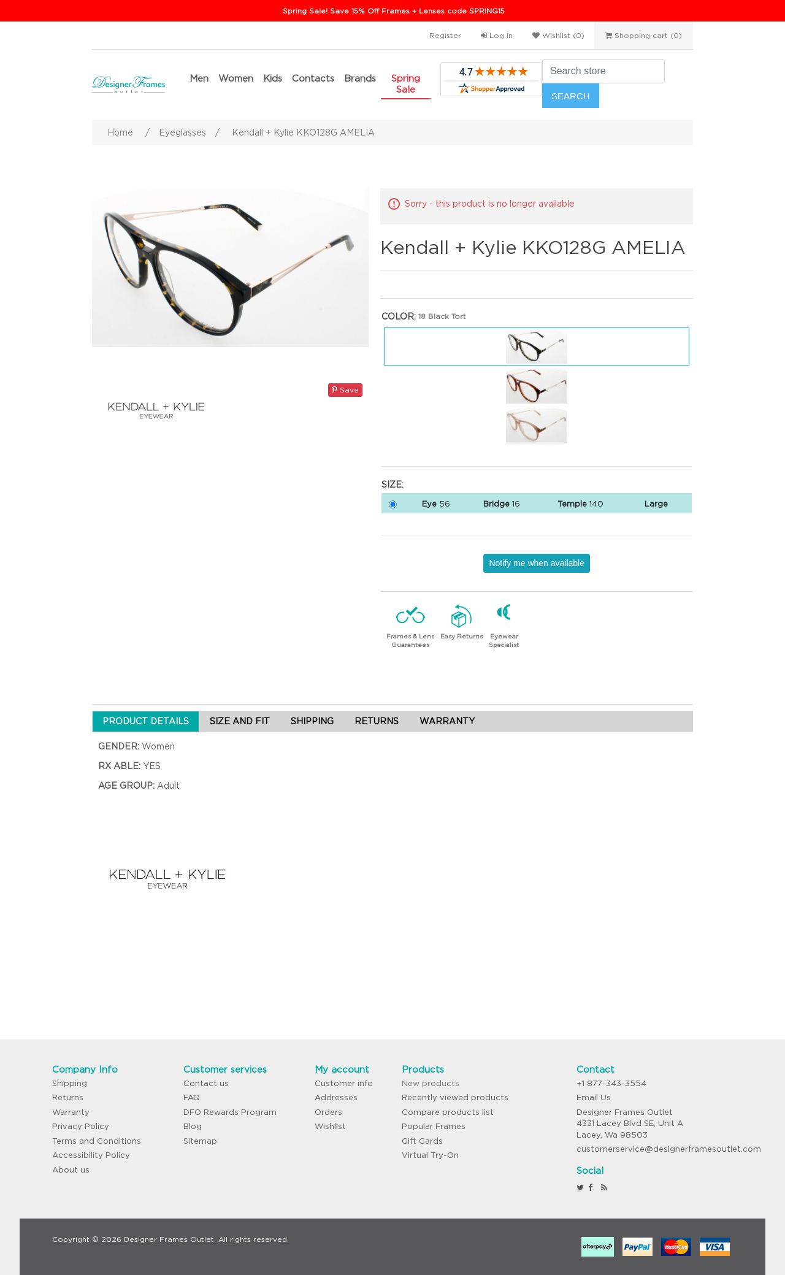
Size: (392, 484)
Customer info (344, 1083)
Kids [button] (272, 78)
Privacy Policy (80, 1126)
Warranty (71, 1112)
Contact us (206, 1083)
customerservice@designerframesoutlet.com (668, 1149)
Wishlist (330, 1126)
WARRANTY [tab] (447, 721)
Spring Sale (405, 83)
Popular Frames (433, 1126)
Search (570, 96)
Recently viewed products (455, 1097)
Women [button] (235, 78)
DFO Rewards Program (230, 1112)
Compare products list (448, 1112)
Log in (497, 35)
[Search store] (603, 71)
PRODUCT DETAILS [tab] (145, 721)
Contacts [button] (313, 78)
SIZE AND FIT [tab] (240, 721)
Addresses (336, 1097)
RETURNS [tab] (376, 721)
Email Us (593, 1097)
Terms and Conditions (96, 1141)
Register (445, 35)
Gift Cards (422, 1141)
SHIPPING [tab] (312, 721)
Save (345, 390)
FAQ (191, 1097)
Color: (398, 316)
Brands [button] (360, 78)
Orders (328, 1112)
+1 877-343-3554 (611, 1083)
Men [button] (199, 78)
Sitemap (200, 1141)
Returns (67, 1097)
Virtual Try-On (430, 1155)
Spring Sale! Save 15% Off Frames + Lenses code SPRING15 (394, 11)
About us (71, 1169)
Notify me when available (536, 563)
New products (430, 1083)
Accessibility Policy (91, 1155)
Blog (192, 1126)
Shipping (69, 1083)
